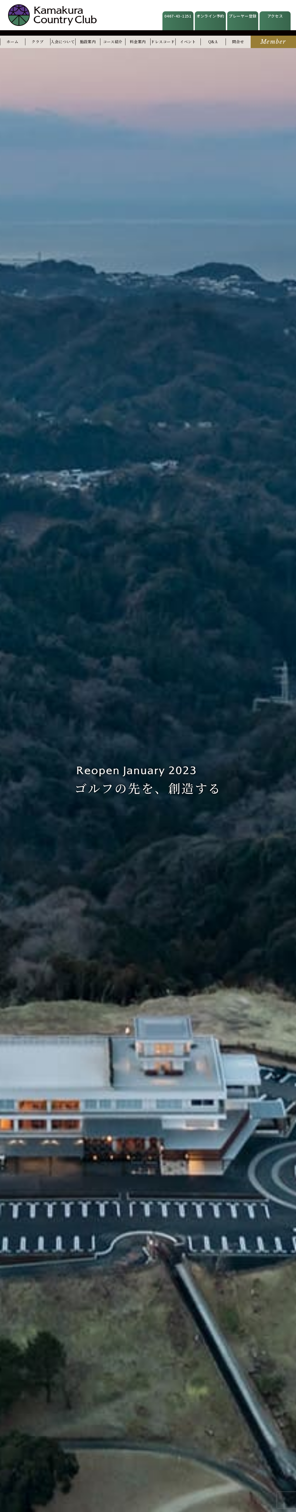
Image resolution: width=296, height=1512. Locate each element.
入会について (62, 41)
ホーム (12, 41)
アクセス (275, 16)
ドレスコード (163, 41)
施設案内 (88, 41)
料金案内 (138, 41)
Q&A (213, 41)
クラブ (37, 41)
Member (273, 41)
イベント (188, 41)
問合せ (238, 41)
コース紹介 (113, 41)
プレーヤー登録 (243, 16)
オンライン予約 (210, 16)
